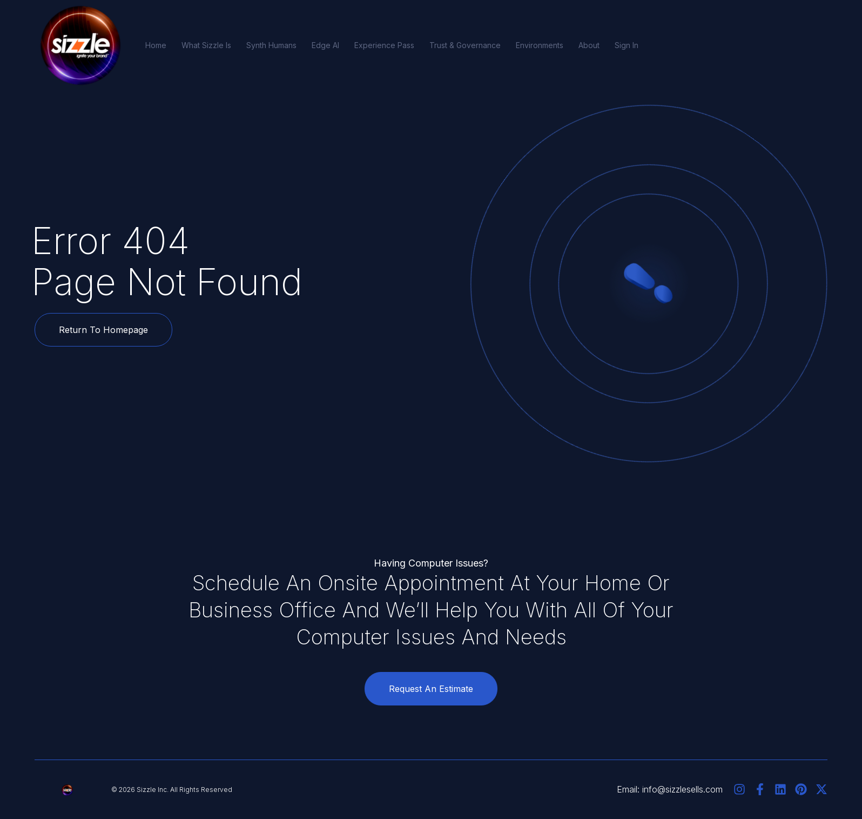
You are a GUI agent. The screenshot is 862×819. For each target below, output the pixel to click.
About (589, 45)
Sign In (626, 45)
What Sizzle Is (206, 45)
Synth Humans (271, 45)
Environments (539, 45)
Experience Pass (384, 45)
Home (155, 45)
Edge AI (325, 45)
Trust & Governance (465, 45)
